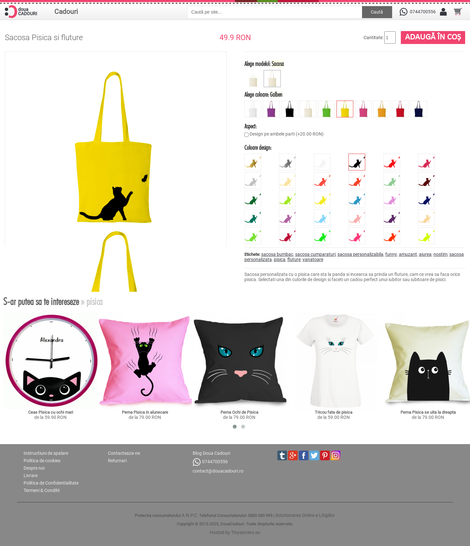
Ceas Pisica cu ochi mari (50, 412)
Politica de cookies (42, 460)
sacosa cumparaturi (315, 254)
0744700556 (210, 462)
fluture (294, 259)
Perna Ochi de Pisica (239, 412)
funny (391, 254)
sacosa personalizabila (360, 254)
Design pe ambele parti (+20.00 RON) (287, 133)
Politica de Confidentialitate (51, 483)
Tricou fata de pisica (333, 412)
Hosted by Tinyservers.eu (235, 532)
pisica (279, 259)
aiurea (425, 254)
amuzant (408, 254)
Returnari (117, 460)
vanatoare (313, 259)
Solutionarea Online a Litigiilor (305, 515)
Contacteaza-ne (124, 453)
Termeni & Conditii (41, 490)
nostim (440, 254)
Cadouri (66, 12)
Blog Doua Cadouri (211, 453)
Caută (377, 12)
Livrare (30, 475)
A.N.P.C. (190, 515)
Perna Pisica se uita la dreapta (428, 412)
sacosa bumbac (277, 254)
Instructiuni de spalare (46, 453)
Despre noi (34, 468)
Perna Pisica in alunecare (145, 412)
